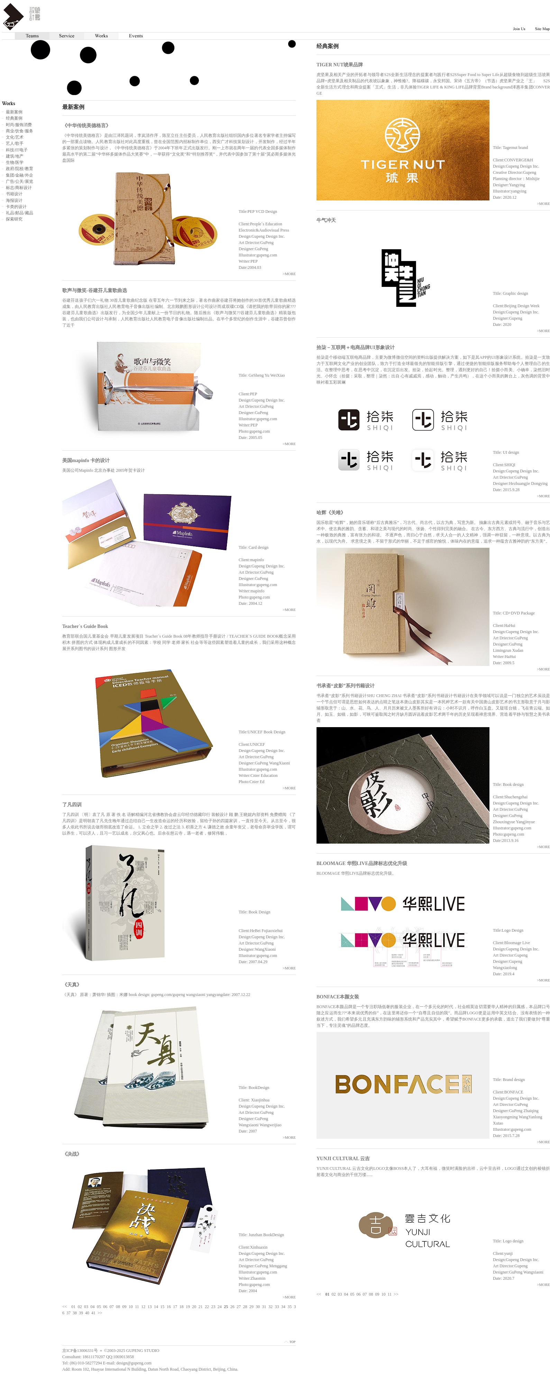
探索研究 (14, 219)
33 (277, 1306)
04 (346, 1294)
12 (143, 1306)
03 (340, 1294)
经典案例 (14, 118)
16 (169, 1306)
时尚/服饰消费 (19, 124)
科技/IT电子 (17, 150)
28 (245, 1306)
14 (156, 1306)
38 (75, 1312)
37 (68, 1312)
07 (365, 1294)
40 (87, 1312)
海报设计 (14, 200)
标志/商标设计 (19, 187)
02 (334, 1294)
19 (188, 1306)
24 (220, 1306)
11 (390, 1294)
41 (93, 1312)
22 (207, 1306)
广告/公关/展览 (19, 181)
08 (371, 1294)
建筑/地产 (15, 156)
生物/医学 (15, 162)
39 (81, 1312)
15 (162, 1306)
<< (319, 1294)
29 (251, 1306)
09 (377, 1294)
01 (73, 1306)
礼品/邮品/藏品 (19, 212)
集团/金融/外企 (19, 175)
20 (194, 1306)
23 (213, 1306)
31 (264, 1306)
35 (289, 1306)
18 (182, 1306)
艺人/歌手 (15, 143)
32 (270, 1306)
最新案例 (14, 112)
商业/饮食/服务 (19, 131)
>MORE (543, 203)
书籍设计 (14, 193)
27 (239, 1306)
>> (396, 1294)
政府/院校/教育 (19, 168)
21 (201, 1306)
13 (150, 1306)
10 (384, 1294)
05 (352, 1294)
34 (283, 1306)
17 (175, 1306)
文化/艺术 (15, 137)
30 (258, 1306)
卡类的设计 (16, 206)
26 (232, 1306)
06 (359, 1294)
